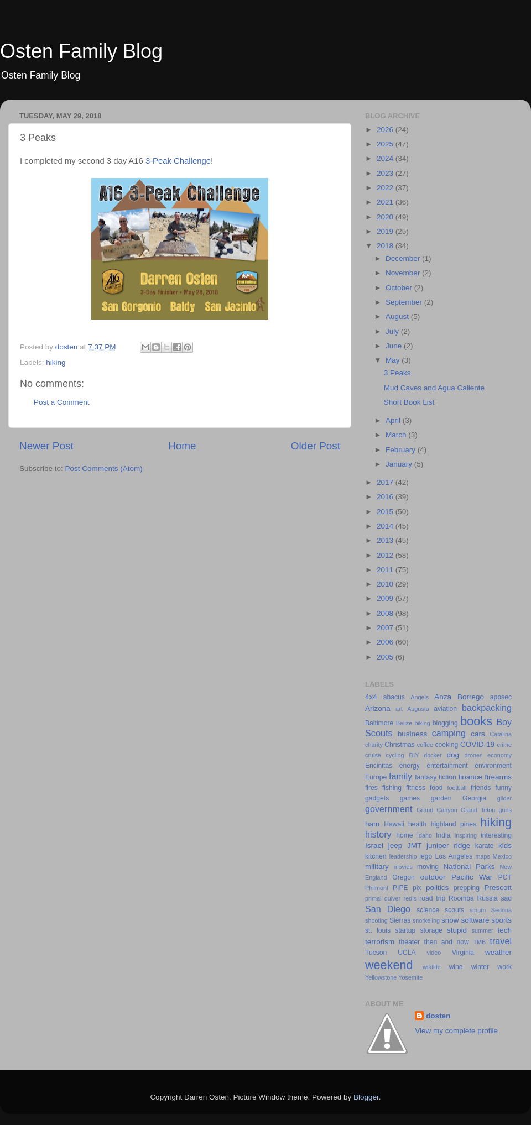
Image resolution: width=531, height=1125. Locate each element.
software (475, 920)
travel (501, 941)
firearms (498, 777)
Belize (404, 723)
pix (417, 888)
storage (431, 930)
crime (504, 744)
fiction (447, 777)
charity (374, 744)
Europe (376, 777)
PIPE (400, 888)
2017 (386, 482)
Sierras (399, 920)
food (436, 788)
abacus (394, 697)
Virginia (463, 952)
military (377, 866)
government (388, 809)
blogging (445, 723)
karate (484, 846)
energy (409, 766)
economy (499, 755)
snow (450, 920)
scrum (478, 910)
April (394, 420)
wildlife (431, 967)
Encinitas (378, 766)
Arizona (378, 708)
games (410, 798)
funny (503, 788)
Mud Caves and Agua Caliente (434, 388)
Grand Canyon (437, 810)
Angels (419, 697)
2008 (386, 613)
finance (471, 777)
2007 (386, 628)
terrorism (379, 942)
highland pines (453, 824)
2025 (386, 144)
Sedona (501, 910)
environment (493, 766)
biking (422, 723)
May (394, 360)
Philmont (376, 888)
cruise (373, 755)
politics (437, 887)
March (397, 435)
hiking (55, 362)
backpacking (487, 708)
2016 (386, 497)
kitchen (375, 856)
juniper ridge (448, 845)
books (476, 721)
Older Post (315, 446)
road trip (432, 898)
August (398, 316)
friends (481, 788)
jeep (395, 845)
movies (403, 867)
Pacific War (471, 877)
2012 (386, 555)
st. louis (378, 930)
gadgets (377, 798)
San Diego (387, 909)
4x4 (371, 697)
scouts (454, 910)
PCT (505, 877)
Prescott (498, 887)
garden (441, 798)
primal (373, 898)
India (443, 835)
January (400, 464)
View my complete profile (456, 1031)
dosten (438, 1016)
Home (182, 446)
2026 (386, 129)
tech (504, 930)
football (457, 787)
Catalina (501, 734)
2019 (386, 231)
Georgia (474, 798)
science (428, 910)
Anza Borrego (459, 697)
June (395, 346)
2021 (386, 202)
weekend (389, 965)
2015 (386, 511)
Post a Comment (62, 402)
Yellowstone (381, 977)
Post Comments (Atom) (104, 468)
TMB (479, 942)
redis (410, 898)
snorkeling (426, 920)
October (400, 288)
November (404, 273)
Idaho (424, 835)
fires (371, 788)
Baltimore (379, 723)
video (434, 952)
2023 (386, 173)
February (402, 450)
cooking (446, 745)
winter (480, 967)
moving (428, 867)
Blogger (366, 1097)
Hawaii (394, 824)
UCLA (406, 952)
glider (504, 798)
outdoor (433, 877)
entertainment (446, 766)
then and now (446, 942)
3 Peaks (397, 373)
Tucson (376, 952)
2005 (386, 657)
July (393, 331)
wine (456, 967)
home (404, 835)
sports (501, 920)
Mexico (502, 856)
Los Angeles (453, 856)
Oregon (403, 877)
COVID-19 (477, 744)
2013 (386, 540)
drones (473, 755)
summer (482, 930)
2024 (386, 158)
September (405, 302)
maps (483, 856)
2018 (386, 246)
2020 (386, 217)
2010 (386, 584)
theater (409, 942)
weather (498, 952)
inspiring (466, 835)
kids (505, 845)
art (399, 708)
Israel (374, 845)
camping (449, 733)
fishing (392, 788)
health (417, 824)
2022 (386, 188)
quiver (392, 898)
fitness (415, 788)
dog (452, 755)
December (404, 258)
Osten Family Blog (81, 51)
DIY (414, 755)
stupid (457, 930)
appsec (501, 697)
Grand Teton (478, 810)
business (412, 734)
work (504, 967)
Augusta (418, 708)
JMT (414, 845)
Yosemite (410, 977)
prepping (467, 888)
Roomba (461, 898)
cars (478, 734)
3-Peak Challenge (178, 160)
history (378, 834)
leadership (403, 856)
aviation (445, 709)
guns (505, 810)
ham (372, 824)
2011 (386, 570)
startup (405, 930)
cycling (395, 755)
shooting (376, 920)
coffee (425, 744)
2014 (386, 526)
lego (425, 856)
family (400, 776)
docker (432, 755)
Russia (487, 898)
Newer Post (46, 446)
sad (506, 898)
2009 (386, 598)
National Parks (469, 866)
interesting (496, 835)
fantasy (425, 777)
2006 (386, 642)
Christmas (399, 745)
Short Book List (409, 402)
